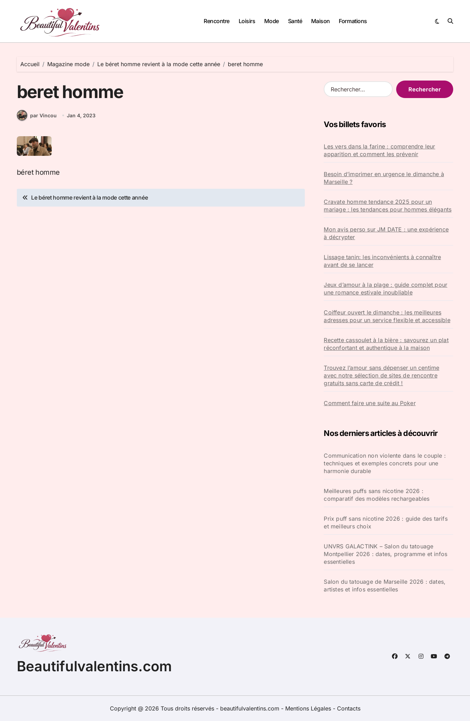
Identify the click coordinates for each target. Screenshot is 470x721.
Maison (320, 21)
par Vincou (37, 115)
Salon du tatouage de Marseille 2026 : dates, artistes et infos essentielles (385, 585)
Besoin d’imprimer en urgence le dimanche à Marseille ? (384, 178)
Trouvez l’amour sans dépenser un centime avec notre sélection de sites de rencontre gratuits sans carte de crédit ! (381, 375)
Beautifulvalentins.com (94, 666)
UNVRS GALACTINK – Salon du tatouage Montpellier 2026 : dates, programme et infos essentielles (385, 554)
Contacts (348, 708)
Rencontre (217, 21)
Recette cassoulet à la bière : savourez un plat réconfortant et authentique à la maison (386, 344)
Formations (353, 21)
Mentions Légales (309, 708)
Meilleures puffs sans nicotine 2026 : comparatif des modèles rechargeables (376, 494)
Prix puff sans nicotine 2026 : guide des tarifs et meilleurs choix (385, 522)
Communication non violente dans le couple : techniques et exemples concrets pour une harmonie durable (385, 463)
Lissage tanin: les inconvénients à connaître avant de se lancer (382, 261)
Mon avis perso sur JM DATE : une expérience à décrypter (386, 233)
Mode (271, 21)
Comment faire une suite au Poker (369, 403)
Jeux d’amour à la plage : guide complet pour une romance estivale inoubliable (385, 288)
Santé (295, 21)
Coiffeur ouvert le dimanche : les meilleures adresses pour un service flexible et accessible (387, 316)
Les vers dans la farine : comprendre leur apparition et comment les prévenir (379, 150)
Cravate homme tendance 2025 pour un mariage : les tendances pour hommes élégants (387, 205)
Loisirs (247, 21)
